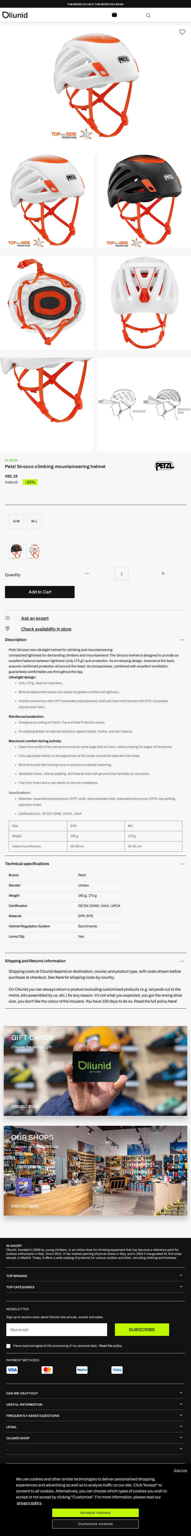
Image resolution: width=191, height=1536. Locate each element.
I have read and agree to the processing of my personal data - (67, 1346)
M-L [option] (34, 521)
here (60, 977)
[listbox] (95, 522)
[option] (16, 551)
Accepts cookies (95, 1513)
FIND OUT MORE (25, 1106)
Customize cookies (95, 1524)
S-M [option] (16, 521)
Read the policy (110, 1346)
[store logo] (49, 15)
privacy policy (29, 1503)
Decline (180, 1470)
